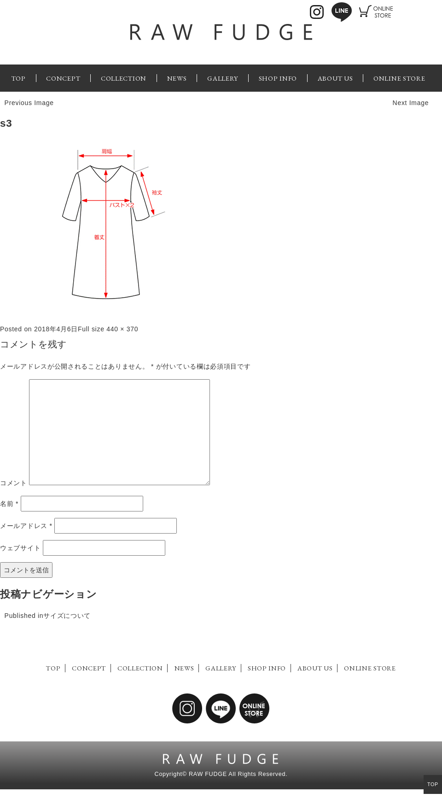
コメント (13, 483)
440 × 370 (122, 329)
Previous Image (29, 102)
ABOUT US (335, 78)
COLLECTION (123, 78)
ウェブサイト (20, 548)
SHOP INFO (278, 78)
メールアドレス (26, 525)
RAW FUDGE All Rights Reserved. (238, 774)
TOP (19, 78)
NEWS (177, 78)
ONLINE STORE (399, 78)
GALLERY (222, 78)
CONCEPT (63, 78)
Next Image (411, 102)
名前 (9, 503)
